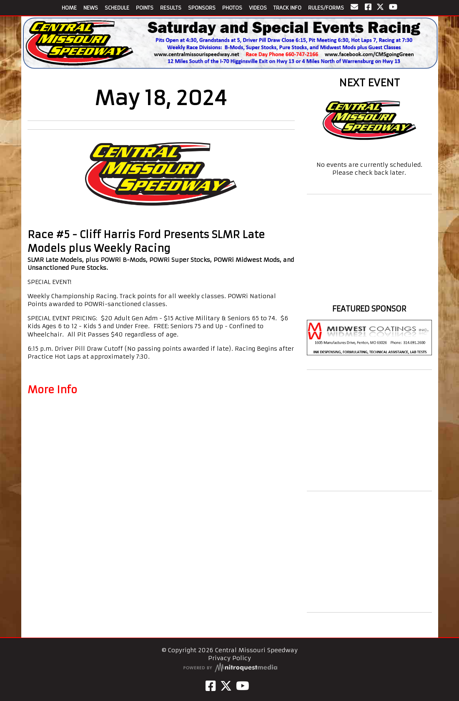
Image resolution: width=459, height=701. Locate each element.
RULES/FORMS (326, 8)
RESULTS (170, 8)
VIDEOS (258, 8)
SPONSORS (202, 8)
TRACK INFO (287, 8)
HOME (69, 8)
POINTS (144, 8)
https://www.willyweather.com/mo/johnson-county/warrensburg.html (369, 293)
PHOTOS (232, 8)
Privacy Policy (229, 658)
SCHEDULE (117, 8)
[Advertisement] (369, 430)
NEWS (90, 8)
